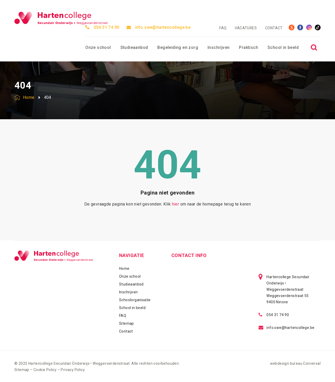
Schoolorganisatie (135, 300)
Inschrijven (219, 47)
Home (124, 268)
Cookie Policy (45, 370)
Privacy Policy (73, 370)
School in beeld (283, 47)
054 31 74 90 (102, 27)
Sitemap (126, 323)
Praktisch (248, 47)
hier (175, 204)
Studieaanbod (134, 47)
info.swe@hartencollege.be (159, 27)
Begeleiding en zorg (177, 47)
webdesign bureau (286, 363)
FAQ (222, 28)
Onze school (98, 47)
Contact (274, 28)
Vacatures (246, 28)
